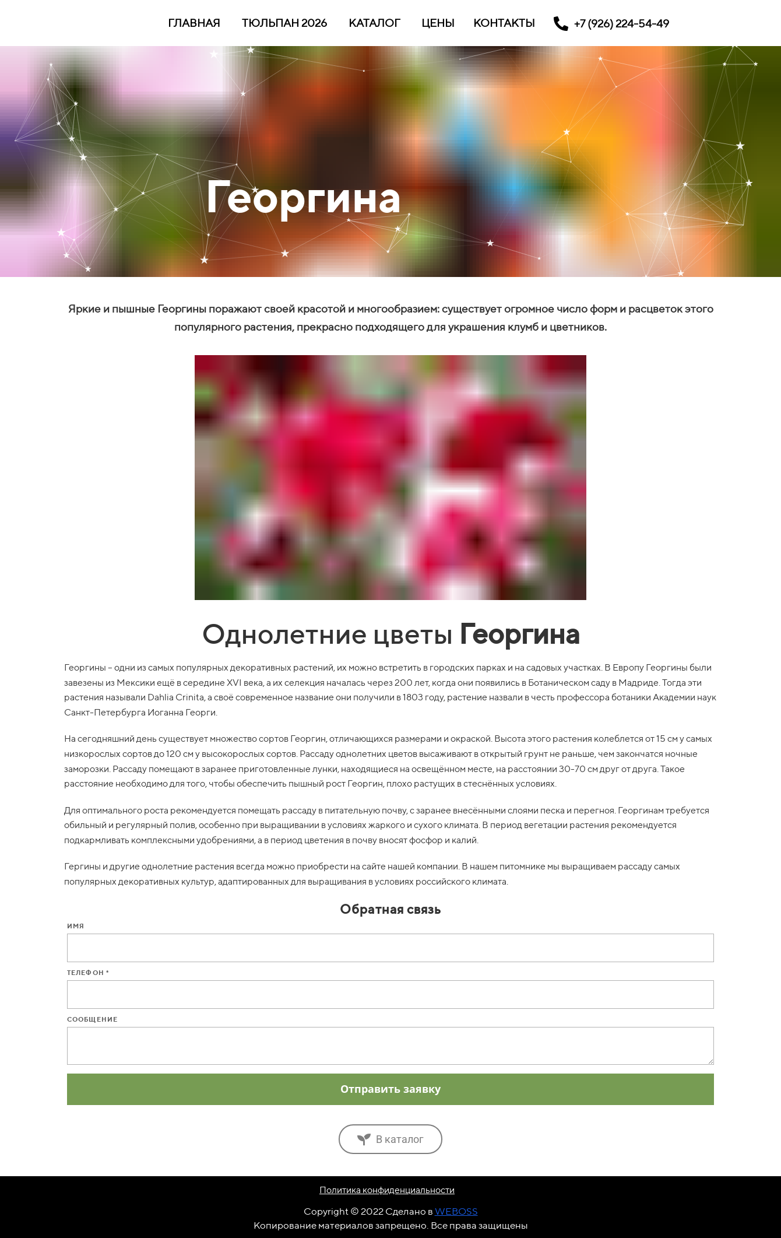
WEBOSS (456, 1211)
